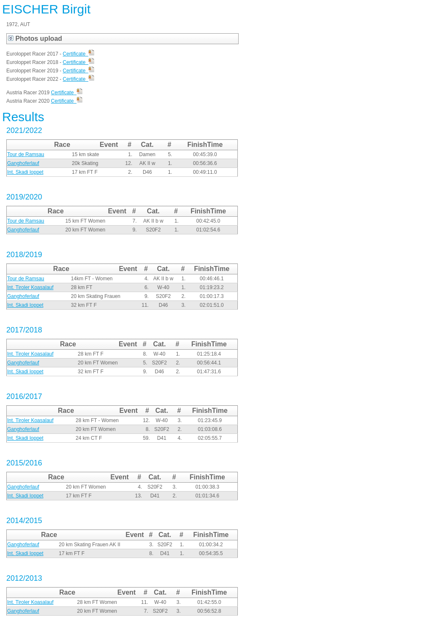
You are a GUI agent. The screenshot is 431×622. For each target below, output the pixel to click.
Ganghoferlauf (23, 163)
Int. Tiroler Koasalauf (30, 287)
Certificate (78, 54)
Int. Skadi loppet (25, 172)
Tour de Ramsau (25, 154)
